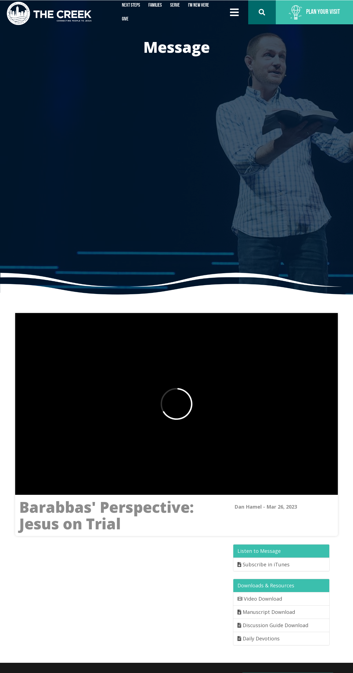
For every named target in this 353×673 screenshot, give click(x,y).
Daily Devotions (258, 638)
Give (125, 19)
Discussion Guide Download (272, 625)
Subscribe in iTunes (263, 564)
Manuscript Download (266, 612)
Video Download (259, 598)
